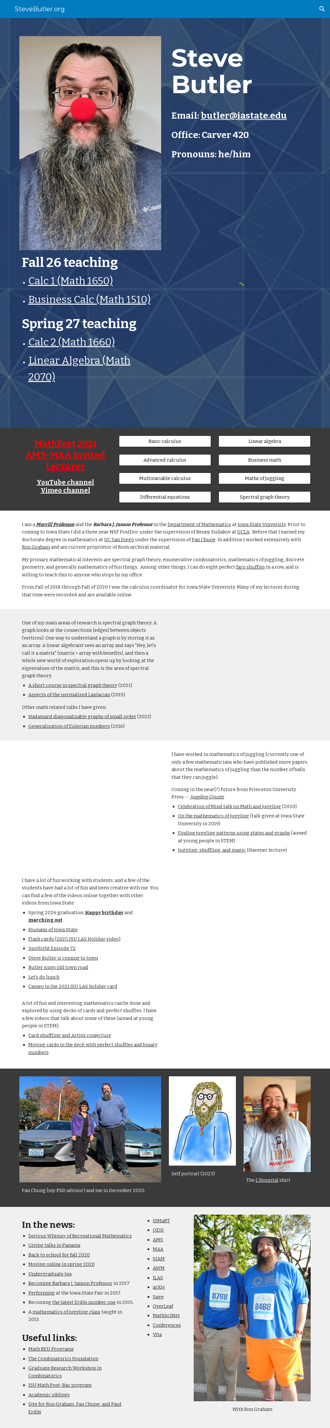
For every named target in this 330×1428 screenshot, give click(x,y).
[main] (90, 323)
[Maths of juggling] (264, 478)
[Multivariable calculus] (165, 478)
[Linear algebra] (264, 441)
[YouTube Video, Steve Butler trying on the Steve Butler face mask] (240, 920)
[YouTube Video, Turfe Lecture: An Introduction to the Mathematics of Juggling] (90, 796)
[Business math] (264, 459)
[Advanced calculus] (165, 459)
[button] (322, 9)
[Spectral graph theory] (264, 496)
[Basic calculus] (165, 441)
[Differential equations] (165, 496)
